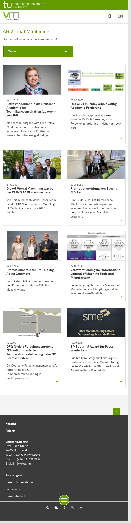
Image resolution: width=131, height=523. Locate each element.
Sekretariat (23, 463)
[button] (38, 51)
